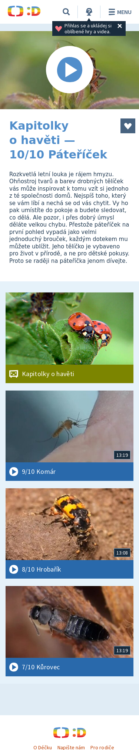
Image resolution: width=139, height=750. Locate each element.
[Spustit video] (69, 70)
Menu (119, 11)
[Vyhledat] (66, 12)
